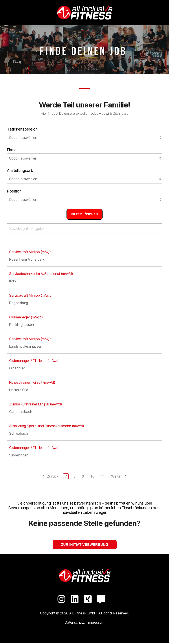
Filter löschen (84, 214)
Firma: (12, 150)
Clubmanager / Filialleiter (34, 360)
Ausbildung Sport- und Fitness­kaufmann (46, 426)
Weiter (117, 476)
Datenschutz (75, 622)
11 (103, 476)
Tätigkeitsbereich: (23, 129)
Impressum (96, 622)
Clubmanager (26, 317)
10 (92, 476)
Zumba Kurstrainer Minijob (35, 404)
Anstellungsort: (20, 170)
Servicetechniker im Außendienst (41, 273)
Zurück (52, 476)
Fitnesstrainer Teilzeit (32, 382)
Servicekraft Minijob (31, 252)
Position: (14, 191)
